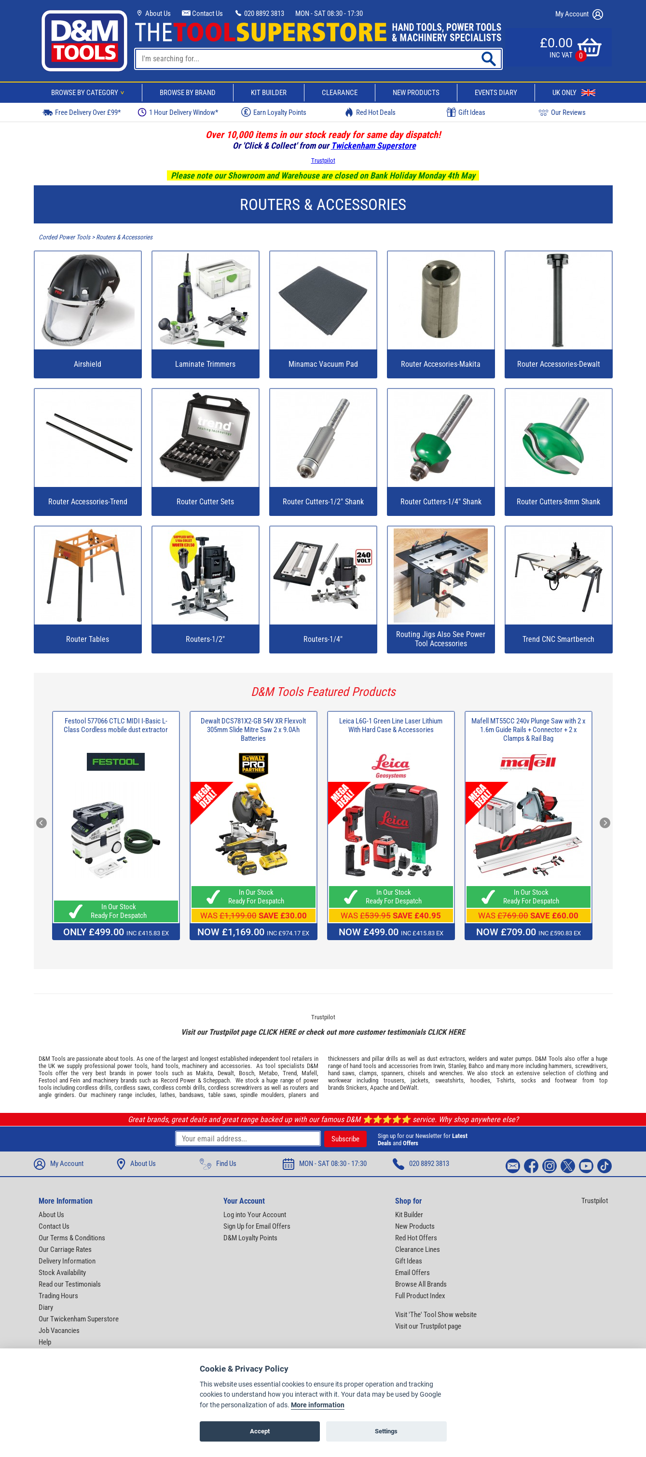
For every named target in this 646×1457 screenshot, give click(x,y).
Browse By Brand (188, 92)
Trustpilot (323, 160)
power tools (132, 1065)
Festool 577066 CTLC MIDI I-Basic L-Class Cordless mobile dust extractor (116, 725)
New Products (416, 92)
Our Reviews (562, 112)
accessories (235, 1065)
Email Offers (412, 1272)
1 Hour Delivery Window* (177, 112)
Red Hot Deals (370, 112)
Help (45, 1342)
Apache (379, 1087)
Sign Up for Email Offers (256, 1226)
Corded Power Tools (64, 237)
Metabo (268, 1073)
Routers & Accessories (124, 237)
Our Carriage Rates (65, 1249)
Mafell (309, 1073)
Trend (290, 1073)
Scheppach (216, 1080)
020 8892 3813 (259, 13)
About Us (153, 13)
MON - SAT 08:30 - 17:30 (329, 13)
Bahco (476, 1065)
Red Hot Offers (416, 1238)
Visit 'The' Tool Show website (436, 1314)
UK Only (573, 92)
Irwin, (439, 1065)
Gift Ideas (466, 112)
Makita (204, 1073)
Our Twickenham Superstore (79, 1319)
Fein (75, 1080)
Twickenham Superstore (373, 145)
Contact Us (202, 13)
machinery (194, 1065)
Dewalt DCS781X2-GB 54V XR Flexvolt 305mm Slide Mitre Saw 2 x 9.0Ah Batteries (253, 730)
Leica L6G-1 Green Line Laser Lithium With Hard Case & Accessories (390, 725)
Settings (386, 1431)
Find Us (218, 1164)
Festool (48, 1080)
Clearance (339, 92)
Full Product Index (420, 1295)
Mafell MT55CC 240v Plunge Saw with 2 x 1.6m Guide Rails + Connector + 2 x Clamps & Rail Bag (528, 730)
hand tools (165, 1065)
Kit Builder (269, 92)
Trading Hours (58, 1295)
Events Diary (496, 92)
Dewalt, (226, 1073)
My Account (579, 14)
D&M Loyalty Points (250, 1238)
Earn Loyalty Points (273, 112)
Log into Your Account (254, 1214)
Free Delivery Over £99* (81, 112)
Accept (260, 1431)
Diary (46, 1307)
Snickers (356, 1087)
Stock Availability (62, 1272)
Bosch (246, 1073)
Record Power (178, 1080)
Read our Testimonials (70, 1284)
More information (317, 1405)
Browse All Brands (421, 1284)
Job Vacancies (59, 1330)
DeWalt (408, 1087)
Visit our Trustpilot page (428, 1326)
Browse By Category (89, 92)
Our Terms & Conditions (72, 1238)
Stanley (457, 1065)
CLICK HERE (277, 1032)
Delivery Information (67, 1261)
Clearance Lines (417, 1249)
